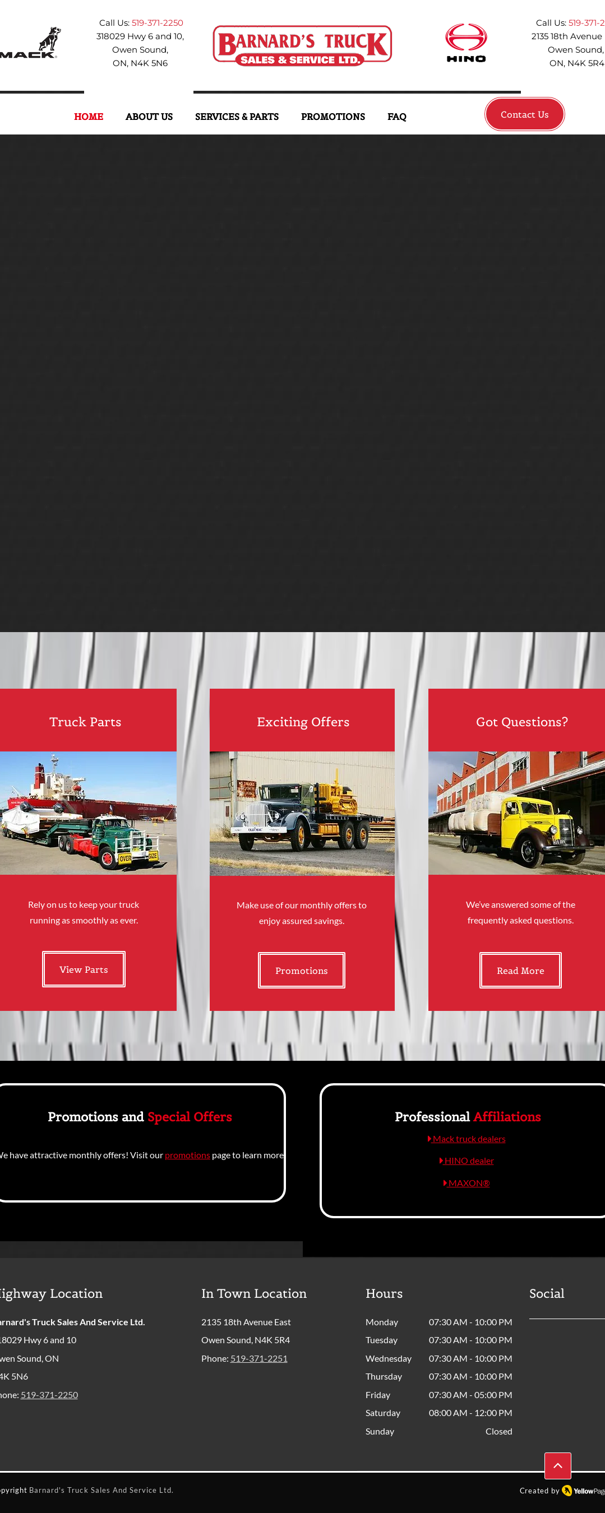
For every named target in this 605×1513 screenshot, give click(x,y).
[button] (149, 117)
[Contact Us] (524, 114)
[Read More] (520, 970)
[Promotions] (301, 970)
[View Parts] (84, 969)
